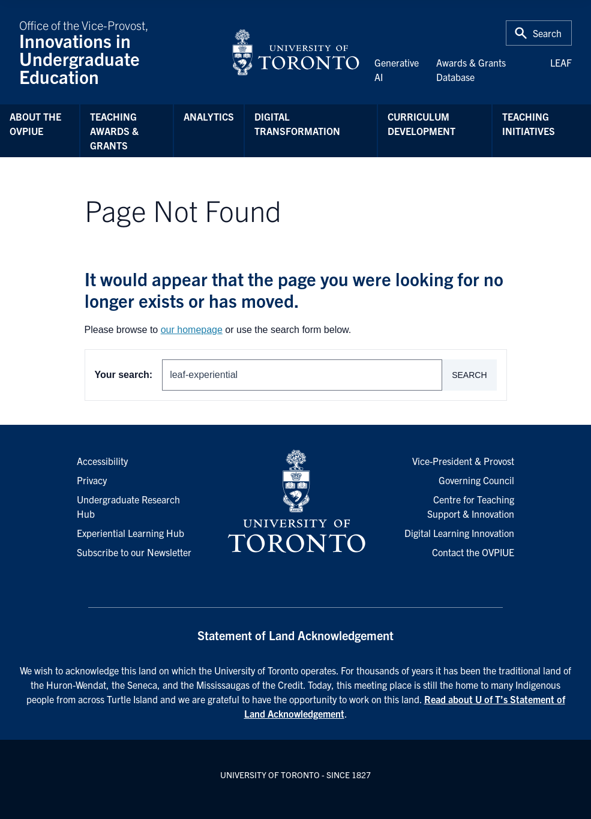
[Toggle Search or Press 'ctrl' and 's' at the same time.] (539, 33)
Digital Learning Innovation (459, 533)
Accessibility (102, 461)
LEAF (561, 62)
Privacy (92, 480)
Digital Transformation (297, 123)
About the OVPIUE (35, 123)
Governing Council (476, 480)
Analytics (209, 116)
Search (469, 375)
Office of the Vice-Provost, (118, 52)
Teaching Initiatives (528, 123)
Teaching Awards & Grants (114, 130)
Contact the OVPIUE (473, 552)
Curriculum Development (421, 123)
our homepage (192, 330)
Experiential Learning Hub (130, 533)
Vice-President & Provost (463, 461)
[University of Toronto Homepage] (295, 501)
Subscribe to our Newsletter (134, 552)
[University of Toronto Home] (296, 52)
